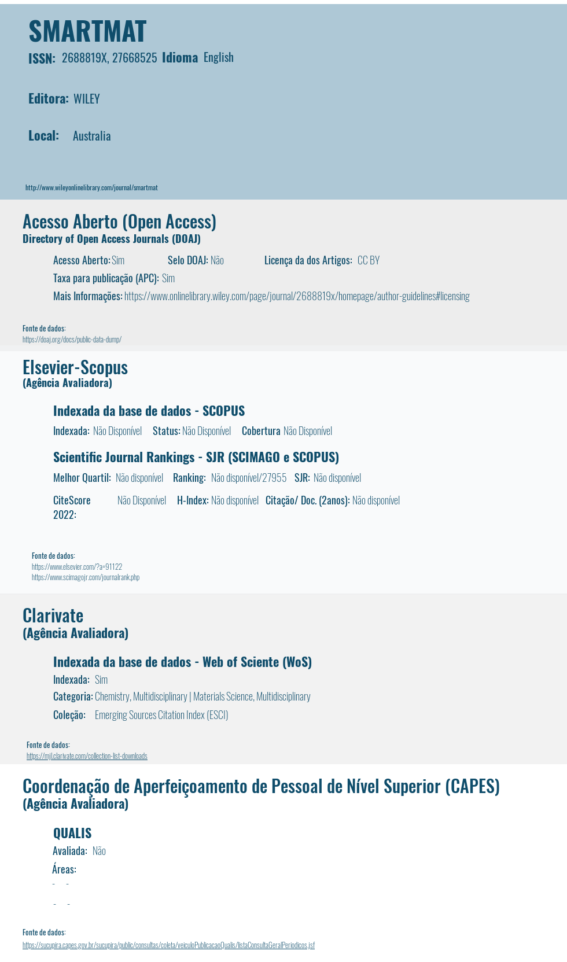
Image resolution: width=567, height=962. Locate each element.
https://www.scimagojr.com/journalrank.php (85, 577)
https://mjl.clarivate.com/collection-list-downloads (87, 755)
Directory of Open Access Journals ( (99, 238)
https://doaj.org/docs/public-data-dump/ (72, 339)
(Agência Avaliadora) (67, 382)
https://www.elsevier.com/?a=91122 (77, 566)
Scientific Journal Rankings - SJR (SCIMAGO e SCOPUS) (196, 456)
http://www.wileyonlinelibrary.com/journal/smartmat (91, 187)
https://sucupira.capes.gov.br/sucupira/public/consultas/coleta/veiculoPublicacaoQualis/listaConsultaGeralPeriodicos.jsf (169, 944)
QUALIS (72, 832)
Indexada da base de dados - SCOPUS (149, 410)
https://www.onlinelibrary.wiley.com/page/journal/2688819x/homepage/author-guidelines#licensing (297, 295)
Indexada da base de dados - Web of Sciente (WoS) (182, 661)
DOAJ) (188, 238)
